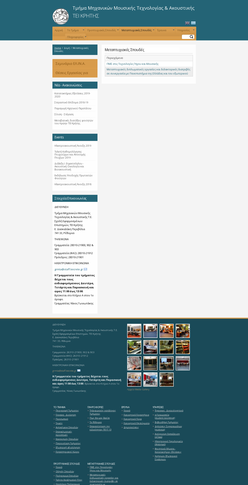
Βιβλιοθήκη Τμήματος (166, 422)
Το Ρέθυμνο (96, 422)
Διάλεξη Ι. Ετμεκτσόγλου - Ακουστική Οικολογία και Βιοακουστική (69, 166)
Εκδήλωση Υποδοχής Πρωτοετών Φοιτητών (73, 177)
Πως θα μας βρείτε (100, 418)
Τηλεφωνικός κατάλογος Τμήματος (103, 412)
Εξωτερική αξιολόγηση (68, 447)
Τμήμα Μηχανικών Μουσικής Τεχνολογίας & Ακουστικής (133, 8)
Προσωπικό (62, 419)
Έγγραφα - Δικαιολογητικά (169, 410)
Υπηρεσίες (185, 31)
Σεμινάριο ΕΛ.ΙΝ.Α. (70, 63)
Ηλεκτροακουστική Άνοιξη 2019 (72, 145)
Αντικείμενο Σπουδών (67, 427)
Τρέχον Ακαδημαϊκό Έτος (69, 479)
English (187, 23)
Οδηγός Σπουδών (65, 471)
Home (57, 48)
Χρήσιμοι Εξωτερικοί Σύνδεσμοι (166, 458)
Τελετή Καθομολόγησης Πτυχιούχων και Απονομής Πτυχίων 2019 (70, 154)
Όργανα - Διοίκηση (66, 414)
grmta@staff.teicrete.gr (68, 269)
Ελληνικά (193, 23)
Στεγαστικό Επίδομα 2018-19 (71, 102)
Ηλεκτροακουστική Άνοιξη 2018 (72, 184)
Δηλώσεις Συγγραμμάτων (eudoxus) (168, 428)
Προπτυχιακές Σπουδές (102, 31)
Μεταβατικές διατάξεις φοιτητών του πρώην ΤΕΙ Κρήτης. (73, 122)
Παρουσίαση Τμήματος (68, 443)
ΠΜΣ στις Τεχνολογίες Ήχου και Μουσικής (133, 64)
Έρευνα (165, 31)
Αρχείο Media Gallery (138, 389)
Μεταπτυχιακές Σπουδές (138, 31)
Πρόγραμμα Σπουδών (67, 475)
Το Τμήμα (75, 31)
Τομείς (59, 423)
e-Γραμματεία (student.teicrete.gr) (165, 416)
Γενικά (127, 410)
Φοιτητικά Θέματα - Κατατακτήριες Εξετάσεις (168, 450)
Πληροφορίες (76, 37)
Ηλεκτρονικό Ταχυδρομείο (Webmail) (169, 443)
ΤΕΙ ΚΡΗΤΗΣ (85, 15)
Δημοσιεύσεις (131, 427)
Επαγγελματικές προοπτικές (64, 433)
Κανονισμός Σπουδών (67, 439)
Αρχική (59, 30)
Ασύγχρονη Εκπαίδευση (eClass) (167, 436)
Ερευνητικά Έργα (133, 419)
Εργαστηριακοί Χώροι (67, 451)
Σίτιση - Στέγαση (64, 114)
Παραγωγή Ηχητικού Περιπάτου (72, 108)
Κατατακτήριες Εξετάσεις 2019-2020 (72, 95)
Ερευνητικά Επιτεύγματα (136, 423)
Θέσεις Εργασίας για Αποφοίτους (70, 74)
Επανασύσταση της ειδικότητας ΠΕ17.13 (100, 428)
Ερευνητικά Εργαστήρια (136, 414)
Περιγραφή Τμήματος (67, 410)
